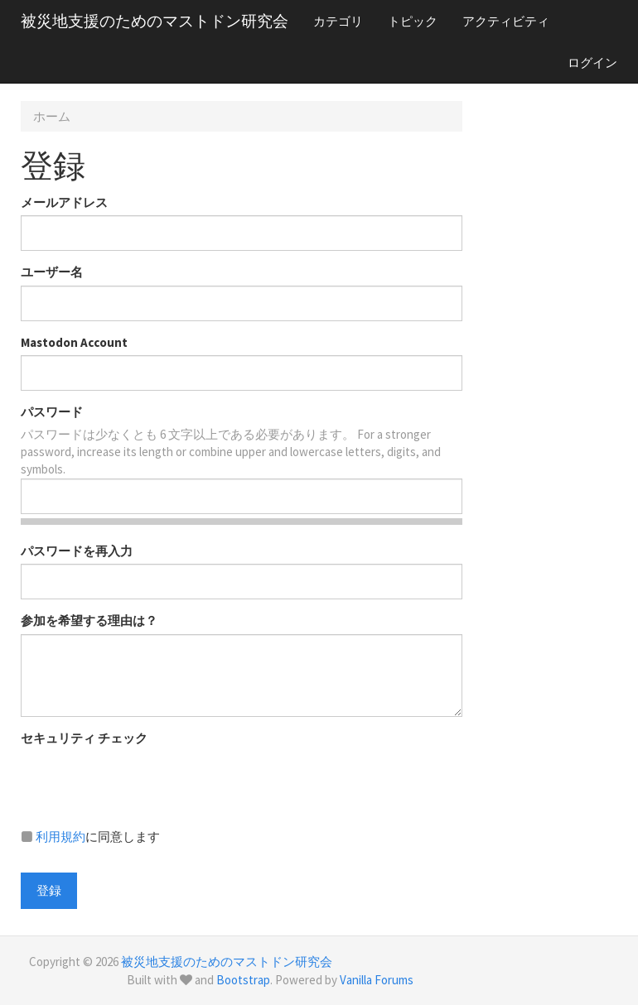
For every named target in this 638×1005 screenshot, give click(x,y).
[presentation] (147, 783)
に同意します (90, 836)
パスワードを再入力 (77, 551)
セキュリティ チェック (84, 738)
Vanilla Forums (376, 980)
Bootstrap (243, 980)
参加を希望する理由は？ (89, 620)
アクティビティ (505, 21)
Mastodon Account (74, 342)
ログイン (592, 62)
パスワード (52, 412)
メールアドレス (64, 202)
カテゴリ (338, 21)
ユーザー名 (52, 272)
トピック (412, 21)
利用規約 (60, 836)
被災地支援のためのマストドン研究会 (154, 21)
